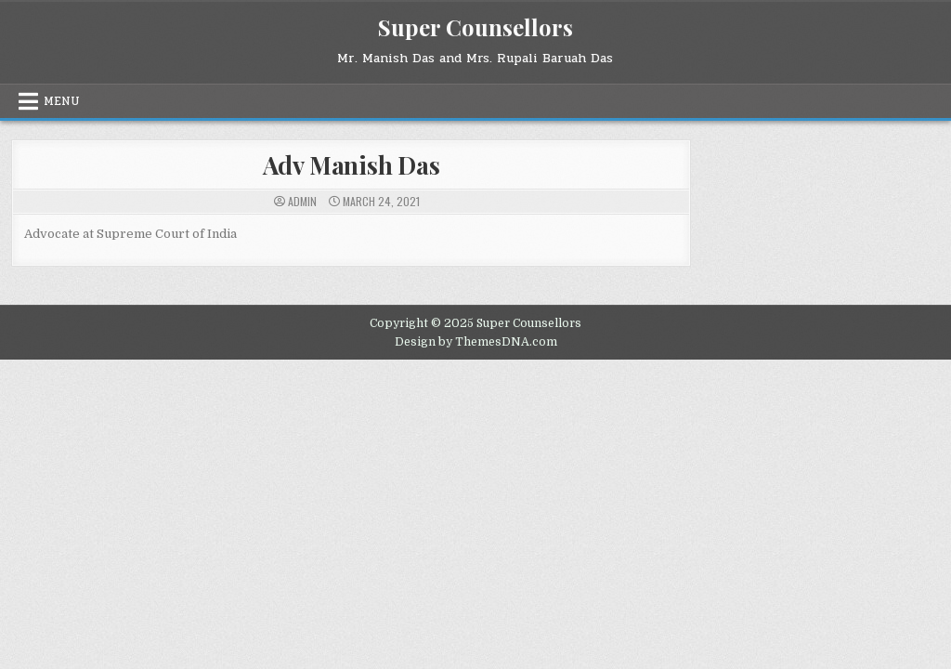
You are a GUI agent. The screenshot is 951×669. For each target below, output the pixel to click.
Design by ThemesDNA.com (476, 341)
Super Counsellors (475, 27)
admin (302, 201)
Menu (62, 101)
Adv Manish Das (351, 165)
